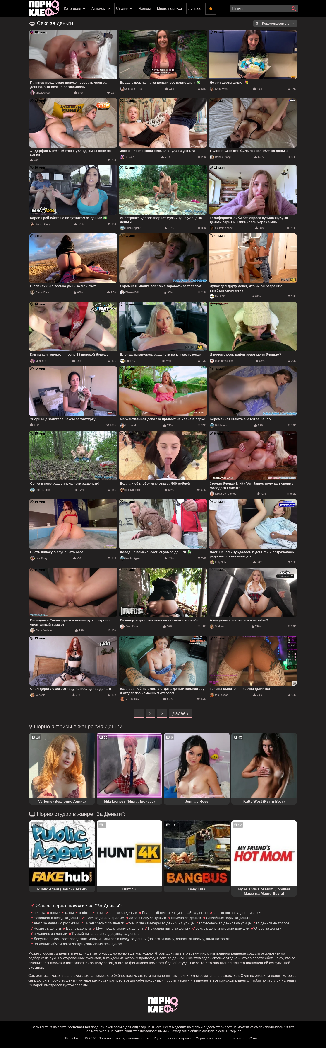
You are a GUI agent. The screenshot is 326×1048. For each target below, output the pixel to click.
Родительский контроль (172, 1038)
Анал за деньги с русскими (56, 923)
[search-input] (264, 8)
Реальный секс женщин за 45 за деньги (175, 913)
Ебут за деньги (78, 928)
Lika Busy (38, 558)
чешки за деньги (123, 913)
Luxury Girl (129, 425)
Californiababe (221, 228)
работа (85, 913)
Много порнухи (169, 8)
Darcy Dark (39, 292)
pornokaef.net (78, 1027)
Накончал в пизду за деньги (57, 918)
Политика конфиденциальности (123, 1038)
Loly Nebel (219, 562)
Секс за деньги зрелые (105, 918)
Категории (72, 8)
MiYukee (38, 361)
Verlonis (217, 626)
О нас (254, 1038)
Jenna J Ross (131, 89)
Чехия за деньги (47, 928)
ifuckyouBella (130, 490)
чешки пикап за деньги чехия (237, 913)
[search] (294, 8)
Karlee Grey (40, 224)
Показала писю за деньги (169, 928)
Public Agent (130, 228)
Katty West (219, 89)
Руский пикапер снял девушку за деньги (106, 934)
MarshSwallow (221, 361)
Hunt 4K (217, 296)
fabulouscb (219, 695)
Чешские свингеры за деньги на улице (161, 923)
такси (69, 913)
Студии (122, 8)
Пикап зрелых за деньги (104, 923)
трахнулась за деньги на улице (225, 923)
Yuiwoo (127, 157)
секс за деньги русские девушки (222, 928)
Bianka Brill (129, 292)
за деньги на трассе (272, 923)
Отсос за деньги (267, 928)
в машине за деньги (50, 934)
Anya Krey (129, 626)
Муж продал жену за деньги (119, 928)
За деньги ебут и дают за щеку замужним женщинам (78, 944)
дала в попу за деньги (147, 918)
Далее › (180, 713)
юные (55, 913)
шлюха (39, 913)
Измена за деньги (186, 918)
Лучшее (194, 8)
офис (100, 913)
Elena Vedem (41, 630)
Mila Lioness (40, 92)
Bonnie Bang (220, 157)
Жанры (145, 8)
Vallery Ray (129, 699)
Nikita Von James (223, 493)
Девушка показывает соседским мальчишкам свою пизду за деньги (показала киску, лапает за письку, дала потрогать (132, 939)
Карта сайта (235, 1038)
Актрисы (98, 8)
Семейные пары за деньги (228, 918)
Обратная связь (208, 1038)
